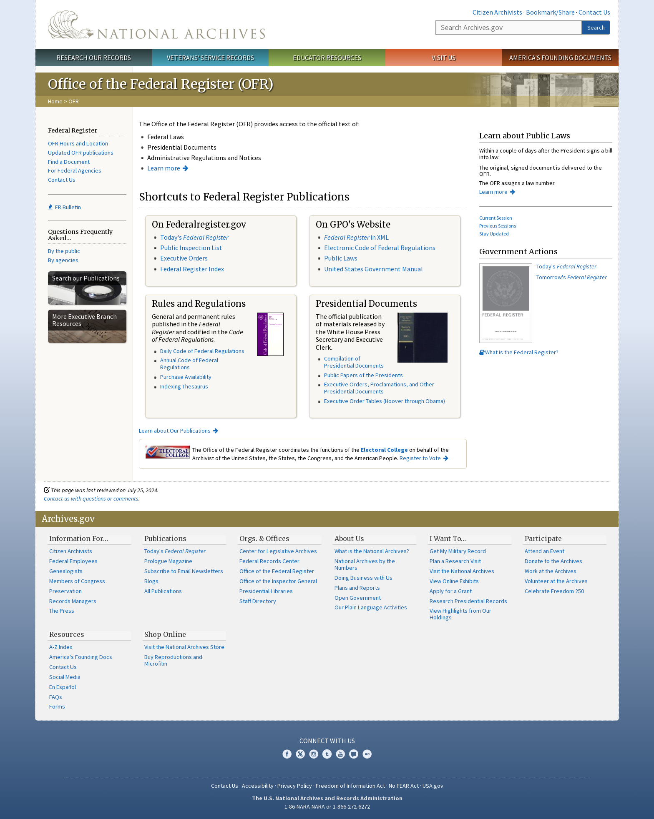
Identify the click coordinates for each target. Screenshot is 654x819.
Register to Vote (420, 458)
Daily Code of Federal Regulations (202, 351)
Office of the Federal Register (276, 571)
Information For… (78, 538)
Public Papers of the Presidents (363, 375)
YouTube (340, 754)
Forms (57, 706)
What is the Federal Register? (518, 352)
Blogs (151, 581)
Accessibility (258, 785)
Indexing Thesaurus (184, 386)
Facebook (287, 754)
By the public (64, 251)
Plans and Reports (357, 587)
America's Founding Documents (560, 57)
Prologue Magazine (168, 561)
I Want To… (448, 538)
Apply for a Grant (451, 591)
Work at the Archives (550, 571)
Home (55, 101)
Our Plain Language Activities (371, 607)
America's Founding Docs (80, 657)
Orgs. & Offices (264, 538)
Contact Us (594, 12)
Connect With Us (327, 740)
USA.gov (433, 785)
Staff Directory (257, 601)
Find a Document (69, 161)
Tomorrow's (571, 277)
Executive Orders (184, 258)
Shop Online (165, 634)
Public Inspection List (191, 247)
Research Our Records (93, 57)
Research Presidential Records (468, 601)
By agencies (63, 260)
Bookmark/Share (550, 12)
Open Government (358, 597)
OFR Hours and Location (78, 143)
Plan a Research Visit (455, 561)
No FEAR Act (404, 785)
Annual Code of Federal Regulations (189, 363)
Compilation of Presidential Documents (354, 362)
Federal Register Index (192, 269)
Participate (543, 538)
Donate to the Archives (553, 561)
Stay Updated (494, 233)
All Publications (163, 591)
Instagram (314, 754)
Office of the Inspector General (278, 581)
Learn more (163, 168)
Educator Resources (327, 57)
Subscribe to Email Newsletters (183, 571)
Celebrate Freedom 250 (554, 591)
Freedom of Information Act (350, 785)
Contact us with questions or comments (91, 498)
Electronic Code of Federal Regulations (379, 247)
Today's (194, 237)
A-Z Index (60, 647)
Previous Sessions (497, 226)
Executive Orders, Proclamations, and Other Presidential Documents (379, 388)
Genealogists (66, 571)
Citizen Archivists (497, 12)
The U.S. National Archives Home (156, 24)
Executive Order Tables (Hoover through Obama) (384, 401)
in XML (356, 237)
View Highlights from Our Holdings (460, 614)
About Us (349, 538)
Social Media (64, 677)
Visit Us (443, 57)
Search (596, 27)
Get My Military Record (458, 551)
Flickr (367, 754)
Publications (165, 538)
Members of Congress (77, 581)
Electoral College (384, 449)
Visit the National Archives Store (184, 647)
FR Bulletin (64, 207)
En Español (62, 687)
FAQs (55, 697)
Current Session (495, 218)
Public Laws (340, 258)
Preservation (65, 591)
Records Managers (72, 601)
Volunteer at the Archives (556, 581)
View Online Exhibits (454, 581)
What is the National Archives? (372, 551)
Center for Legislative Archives (278, 551)
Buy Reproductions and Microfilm (173, 660)
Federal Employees (73, 561)
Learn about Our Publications (175, 430)
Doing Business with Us (363, 577)
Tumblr (327, 754)
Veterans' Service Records (210, 57)
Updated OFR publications (80, 152)
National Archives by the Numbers (365, 564)
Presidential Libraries (266, 591)
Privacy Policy (294, 785)
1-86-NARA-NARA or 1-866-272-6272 (327, 806)
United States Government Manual (373, 269)
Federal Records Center (269, 561)
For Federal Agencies (74, 170)
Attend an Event (544, 551)
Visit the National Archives (462, 571)
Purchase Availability (185, 377)
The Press (61, 610)
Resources (66, 634)
